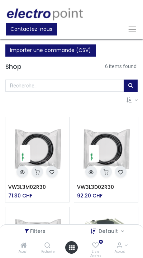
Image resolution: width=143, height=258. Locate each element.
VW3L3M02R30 (27, 187)
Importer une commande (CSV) (50, 50)
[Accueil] (23, 246)
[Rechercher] (47, 246)
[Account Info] (119, 246)
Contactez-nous (31, 29)
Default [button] (109, 231)
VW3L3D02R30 (95, 187)
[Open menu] (72, 247)
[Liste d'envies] (95, 246)
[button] (132, 100)
